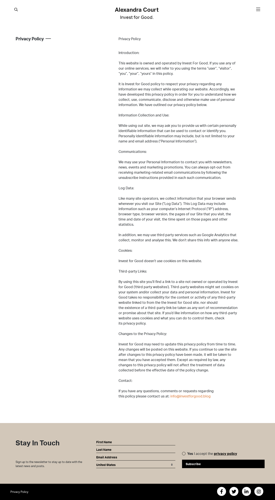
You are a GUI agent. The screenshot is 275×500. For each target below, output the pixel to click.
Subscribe (193, 464)
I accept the (212, 453)
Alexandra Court (137, 13)
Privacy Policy (19, 491)
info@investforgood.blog (190, 396)
